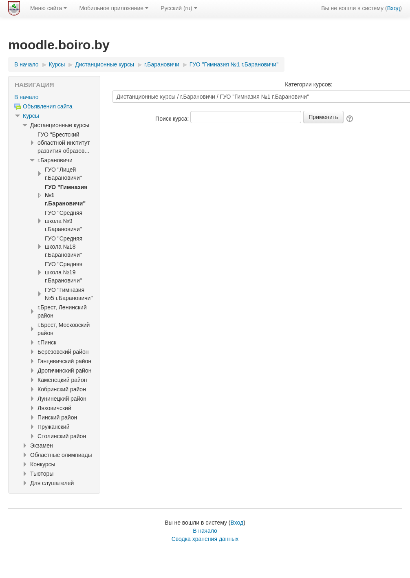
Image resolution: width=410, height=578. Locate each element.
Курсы (31, 116)
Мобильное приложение (113, 8)
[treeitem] (54, 97)
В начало (26, 97)
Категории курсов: (309, 84)
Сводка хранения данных (205, 539)
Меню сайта (48, 8)
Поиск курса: (172, 118)
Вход (393, 8)
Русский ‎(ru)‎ (179, 8)
